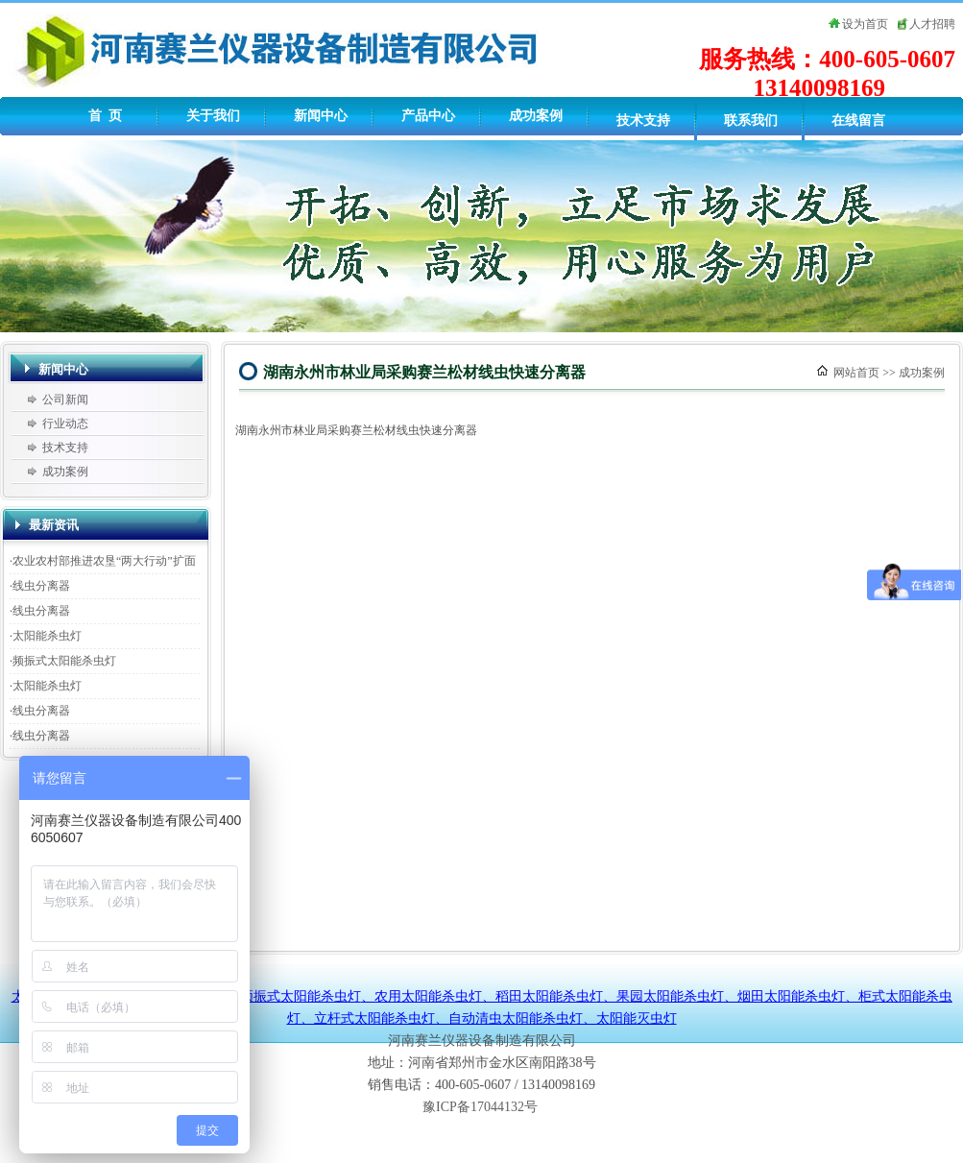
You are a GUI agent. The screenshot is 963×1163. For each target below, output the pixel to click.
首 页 (105, 116)
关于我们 (213, 116)
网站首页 (856, 372)
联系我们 (751, 120)
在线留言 (858, 120)
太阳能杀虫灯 (47, 635)
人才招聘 (932, 24)
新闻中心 (321, 116)
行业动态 (65, 423)
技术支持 (643, 120)
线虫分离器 (41, 586)
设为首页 (865, 24)
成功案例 (536, 116)
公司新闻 (65, 399)
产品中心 (428, 116)
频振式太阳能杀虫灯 (64, 660)
